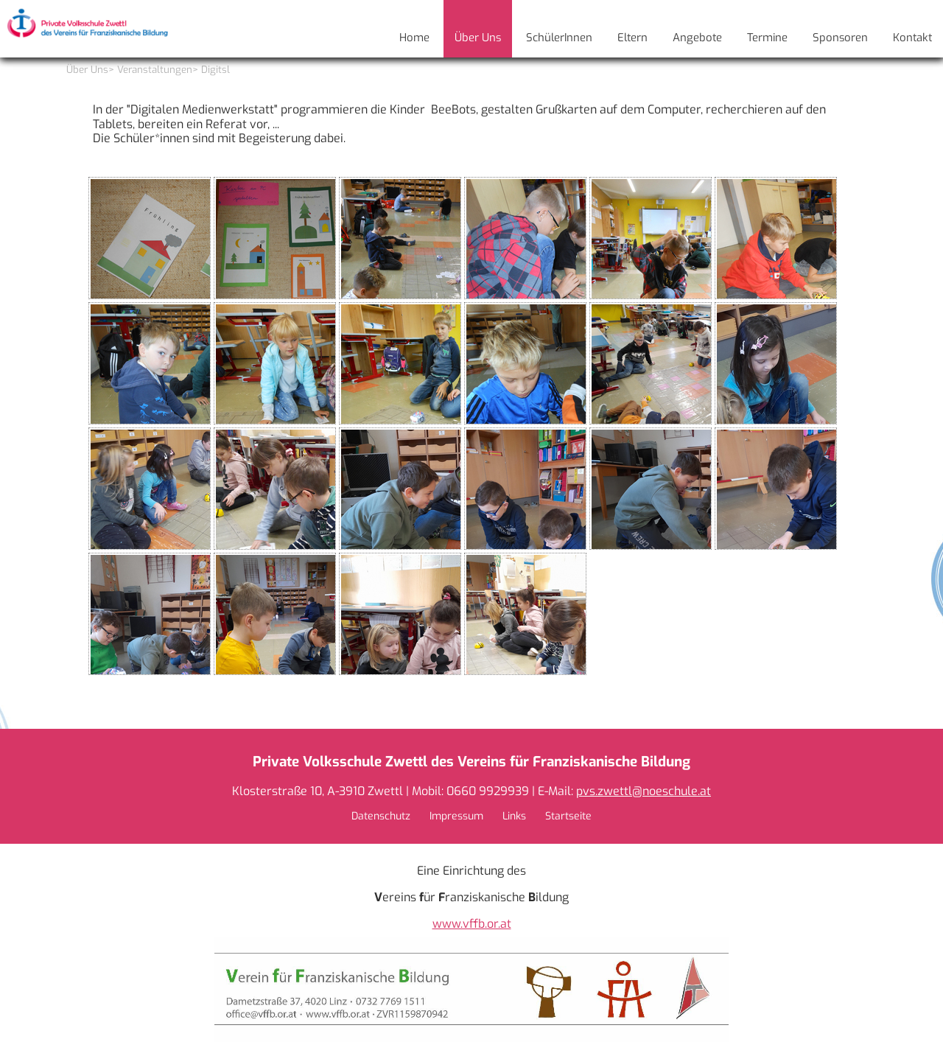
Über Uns (87, 69)
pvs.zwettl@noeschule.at (643, 791)
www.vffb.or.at (471, 923)
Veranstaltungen (154, 69)
